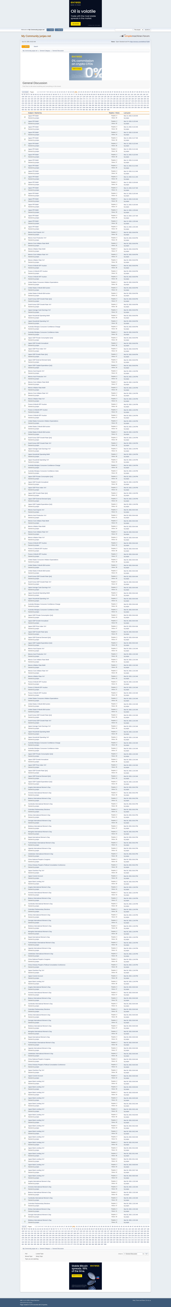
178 (108, 99)
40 (119, 92)
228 (132, 101)
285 (50, 105)
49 (139, 92)
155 (38, 99)
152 (29, 99)
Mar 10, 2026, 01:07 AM (131, 188)
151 (26, 99)
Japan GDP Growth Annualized (38, 343)
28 (92, 92)
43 (126, 92)
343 (99, 107)
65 (47, 94)
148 (145, 96)
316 (145, 105)
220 (108, 101)
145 (135, 96)
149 (148, 96)
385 (99, 110)
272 (138, 103)
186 (132, 99)
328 (53, 107)
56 (27, 94)
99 (123, 94)
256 (90, 103)
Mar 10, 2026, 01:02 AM (131, 199)
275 (148, 103)
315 (141, 105)
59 (33, 94)
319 (26, 107)
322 (35, 107)
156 (41, 99)
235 (26, 103)
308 (120, 105)
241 (44, 103)
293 (74, 105)
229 (135, 101)
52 (146, 92)
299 (93, 105)
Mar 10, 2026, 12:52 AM (131, 227)
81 (83, 94)
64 (45, 94)
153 (32, 99)
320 (29, 107)
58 (31, 94)
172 (90, 99)
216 (96, 101)
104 (138, 94)
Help (134, 1300)
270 (132, 103)
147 (141, 96)
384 (96, 110)
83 (87, 94)
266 (120, 103)
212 (84, 101)
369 (50, 110)
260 (102, 103)
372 (59, 110)
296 (84, 105)
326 (47, 107)
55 (25, 94)
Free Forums (29, 1302)
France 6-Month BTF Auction (37, 265)
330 (59, 107)
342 (96, 107)
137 (111, 96)
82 (85, 94)
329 (56, 107)
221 (111, 101)
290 (65, 105)
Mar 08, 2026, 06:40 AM (131, 987)
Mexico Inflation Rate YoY (36, 260)
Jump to (120, 1253)
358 (145, 107)
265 (117, 103)
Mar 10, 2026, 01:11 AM (131, 177)
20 (73, 92)
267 (123, 103)
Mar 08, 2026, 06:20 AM (131, 1137)
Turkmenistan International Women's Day (41, 843)
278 (29, 105)
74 (67, 94)
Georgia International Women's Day (39, 820)
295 (81, 105)
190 (145, 99)
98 (121, 94)
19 (71, 92)
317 (148, 105)
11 (53, 92)
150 (23, 99)
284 (47, 105)
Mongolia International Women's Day (40, 831)
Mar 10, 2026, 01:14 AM (131, 166)
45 (130, 92)
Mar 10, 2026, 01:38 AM (131, 116)
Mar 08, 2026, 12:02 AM (131, 1181)
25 (85, 92)
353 (129, 107)
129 (87, 96)
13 (57, 92)
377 (74, 110)
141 (123, 96)
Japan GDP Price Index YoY (37, 349)
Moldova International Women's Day (39, 826)
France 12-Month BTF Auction (38, 271)
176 (102, 99)
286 (53, 105)
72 (63, 94)
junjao (37, 118)
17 (66, 92)
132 (96, 96)
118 (53, 96)
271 (135, 103)
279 (32, 105)
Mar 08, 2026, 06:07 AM (131, 1170)
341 (93, 107)
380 (84, 110)
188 (138, 99)
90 (103, 94)
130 (90, 96)
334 (71, 107)
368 (47, 110)
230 (138, 101)
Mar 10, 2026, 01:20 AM (131, 154)
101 (129, 94)
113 (38, 96)
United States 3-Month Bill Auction (39, 288)
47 (135, 92)
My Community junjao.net (36, 36)
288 (59, 105)
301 (99, 105)
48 (137, 92)
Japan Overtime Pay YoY (36, 870)
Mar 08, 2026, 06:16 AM (131, 1148)
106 (144, 94)
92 (107, 94)
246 (59, 103)
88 (98, 94)
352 (126, 107)
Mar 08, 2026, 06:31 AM (131, 1109)
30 (97, 92)
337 (81, 107)
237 (32, 103)
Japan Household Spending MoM (39, 315)
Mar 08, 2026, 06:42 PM (131, 787)
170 (84, 99)
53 (148, 92)
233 (148, 101)
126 (77, 96)
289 (62, 105)
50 (141, 92)
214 (90, 101)
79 (78, 94)
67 (51, 94)
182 (120, 99)
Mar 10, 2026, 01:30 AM (131, 132)
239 (38, 103)
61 (38, 94)
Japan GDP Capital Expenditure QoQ (40, 365)
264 (114, 103)
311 (129, 105)
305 (111, 105)
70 (58, 94)
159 (50, 99)
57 (29, 94)
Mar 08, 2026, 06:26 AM (131, 1120)
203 (56, 101)
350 (120, 107)
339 (87, 107)
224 (120, 101)
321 (32, 107)
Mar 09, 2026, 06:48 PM (131, 232)
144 (132, 96)
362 (29, 110)
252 (77, 103)
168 (77, 99)
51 (144, 92)
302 (102, 105)
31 (99, 92)
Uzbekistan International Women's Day (40, 854)
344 (102, 107)
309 (123, 105)
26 (88, 92)
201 (50, 101)
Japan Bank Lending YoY (36, 881)
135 (105, 96)
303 (105, 105)
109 (26, 96)
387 (105, 110)
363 (32, 110)
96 (116, 94)
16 (64, 92)
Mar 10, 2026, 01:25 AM (131, 143)
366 (41, 110)
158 (47, 99)
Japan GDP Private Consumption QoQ (40, 338)
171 (87, 99)
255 (87, 103)
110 (29, 96)
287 (56, 105)
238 (35, 103)
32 (101, 92)
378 (77, 110)
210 (77, 101)
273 (141, 103)
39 (117, 92)
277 (26, 105)
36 (110, 92)
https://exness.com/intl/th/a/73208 (140, 41)
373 (62, 110)
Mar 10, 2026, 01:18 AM (131, 160)
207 (68, 101)
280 (35, 105)
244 (53, 103)
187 (135, 99)
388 (108, 110)
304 (108, 105)
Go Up (24, 1226)
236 (29, 103)
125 (74, 96)
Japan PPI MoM (33, 116)
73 (65, 94)
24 (83, 92)
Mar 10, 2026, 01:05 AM (131, 193)
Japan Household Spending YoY (38, 321)
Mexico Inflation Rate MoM (36, 249)
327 (50, 107)
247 (62, 103)
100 (126, 94)
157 (44, 99)
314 (138, 105)
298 (90, 105)
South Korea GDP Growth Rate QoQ (40, 299)
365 (38, 110)
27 (90, 92)
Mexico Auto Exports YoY (36, 232)
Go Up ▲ (148, 1300)
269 (129, 103)
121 (62, 96)
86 (94, 94)
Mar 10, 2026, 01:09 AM (131, 182)
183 (123, 99)
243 (50, 103)
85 (92, 94)
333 (68, 107)
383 (93, 110)
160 (53, 99)
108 (23, 96)
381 (87, 110)
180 (114, 99)
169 (81, 99)
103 (135, 94)
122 (65, 96)
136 (108, 96)
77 (74, 94)
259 (99, 103)
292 (71, 105)
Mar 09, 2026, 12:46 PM (131, 371)
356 (138, 107)
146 (138, 96)
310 (126, 105)
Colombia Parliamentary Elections (39, 809)
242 (47, 103)
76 (72, 94)
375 (68, 110)
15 (62, 92)
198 (41, 101)
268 (126, 103)
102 (132, 94)
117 (50, 96)
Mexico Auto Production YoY (37, 238)
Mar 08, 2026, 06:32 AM (131, 1103)
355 (135, 107)
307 (117, 105)
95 (114, 94)
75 (69, 94)
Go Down (25, 92)
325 (44, 107)
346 (108, 107)
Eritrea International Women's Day (39, 815)
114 (41, 96)
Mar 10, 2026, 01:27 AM (131, 138)
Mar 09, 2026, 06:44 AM (131, 510)
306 (114, 105)
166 (71, 99)
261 (105, 103)
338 (84, 107)
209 (74, 101)
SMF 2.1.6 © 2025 (25, 1300)
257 (93, 103)
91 (105, 94)
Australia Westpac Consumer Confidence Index (43, 332)
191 (148, 99)
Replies (111, 113)
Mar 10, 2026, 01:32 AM (131, 127)
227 (129, 101)
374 (65, 110)
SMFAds (22, 1302)
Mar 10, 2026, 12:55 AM (131, 221)
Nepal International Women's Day (39, 837)
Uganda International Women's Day (39, 848)
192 (23, 101)
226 (126, 101)
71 (60, 94)
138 (114, 96)
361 (26, 110)
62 (40, 94)
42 (124, 92)
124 (71, 96)
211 (81, 101)
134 (102, 96)
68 (54, 94)
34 (106, 92)
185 (129, 99)
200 (47, 101)
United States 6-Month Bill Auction (39, 293)
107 (147, 94)
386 (102, 110)
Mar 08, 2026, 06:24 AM (131, 1126)
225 (123, 101)
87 (96, 94)
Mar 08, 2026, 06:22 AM (131, 1131)
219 (105, 101)
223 (117, 101)
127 (81, 96)
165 (68, 99)
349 (117, 107)
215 (93, 101)
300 (96, 105)
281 (38, 105)
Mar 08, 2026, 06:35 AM (131, 1098)
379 (81, 110)
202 (53, 101)
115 (44, 96)
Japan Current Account (35, 876)
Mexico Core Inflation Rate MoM (38, 243)
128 (84, 96)
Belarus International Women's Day (39, 798)
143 (129, 96)
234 (23, 103)
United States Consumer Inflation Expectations (43, 282)
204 (59, 101)
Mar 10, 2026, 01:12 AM (131, 171)
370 (53, 110)
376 (71, 110)
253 (81, 103)
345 (105, 107)
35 (108, 92)
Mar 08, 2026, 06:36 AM (131, 1092)
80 (80, 94)
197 (38, 101)
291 (68, 105)
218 (102, 101)
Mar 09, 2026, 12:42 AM (131, 648)
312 (132, 105)
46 (132, 92)
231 (141, 101)
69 (56, 94)
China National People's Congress (39, 859)
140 (120, 96)
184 (126, 99)
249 (68, 103)
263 (111, 103)
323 (38, 107)
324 (41, 107)
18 (68, 92)
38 (115, 92)
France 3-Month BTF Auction (37, 277)
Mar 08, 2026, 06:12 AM (131, 1159)
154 (35, 99)
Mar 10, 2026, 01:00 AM (131, 204)
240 (41, 103)
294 (77, 105)
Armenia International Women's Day (39, 793)
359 (148, 107)
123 (68, 96)
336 (77, 107)
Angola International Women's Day (39, 787)
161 (56, 99)
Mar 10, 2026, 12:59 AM (131, 210)
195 (32, 101)
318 (23, 107)
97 (119, 94)
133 (99, 96)
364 (35, 110)
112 (35, 96)
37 (112, 92)
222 (114, 101)
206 (65, 101)
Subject (30, 113)
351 (123, 107)
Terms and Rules (140, 1300)
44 (128, 92)
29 (94, 92)
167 (74, 99)
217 (99, 101)
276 (23, 105)
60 (36, 94)
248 (65, 103)
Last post (128, 113)
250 (71, 103)
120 (59, 96)
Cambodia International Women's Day (40, 804)
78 (76, 94)
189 (141, 99)
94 (112, 94)
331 (62, 107)
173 (93, 99)
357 (141, 107)
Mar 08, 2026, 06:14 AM (131, 1153)
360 (23, 110)
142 (126, 96)
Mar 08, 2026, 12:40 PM (131, 887)
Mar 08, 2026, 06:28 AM (131, 1115)
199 (44, 101)
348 (114, 107)
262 (108, 103)
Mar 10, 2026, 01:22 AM (131, 149)
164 (65, 99)
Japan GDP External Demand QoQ (39, 360)
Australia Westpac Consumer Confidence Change (44, 327)
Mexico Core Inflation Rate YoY (38, 254)
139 (117, 96)
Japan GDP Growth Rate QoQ (38, 354)
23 (81, 92)
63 (42, 94)
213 (87, 101)
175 (99, 99)
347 (111, 107)
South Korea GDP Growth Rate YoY (39, 304)
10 (50, 92)
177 (105, 99)
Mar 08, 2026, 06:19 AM (131, 1142)
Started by (38, 113)
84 (89, 94)
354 (132, 107)
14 (59, 92)
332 (65, 107)
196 (35, 101)
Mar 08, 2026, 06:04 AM (131, 1176)
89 (101, 94)
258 (96, 103)
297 (87, 105)
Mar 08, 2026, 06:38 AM (131, 1087)
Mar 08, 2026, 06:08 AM (131, 1164)
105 (141, 94)
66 (49, 94)
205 (62, 101)
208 (71, 101)
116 (47, 96)
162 (59, 99)
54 (22, 94)
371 (56, 110)
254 (84, 103)
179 (111, 99)
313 (135, 105)
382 (90, 110)
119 (56, 96)
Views (117, 113)
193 (26, 101)
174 (96, 99)
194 (29, 101)
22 (79, 92)
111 (32, 96)
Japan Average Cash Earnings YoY (39, 310)
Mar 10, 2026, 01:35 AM (131, 121)
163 (62, 99)
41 (121, 92)
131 (93, 96)
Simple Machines (34, 1300)
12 (55, 92)
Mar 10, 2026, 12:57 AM (131, 216)
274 (145, 103)
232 (145, 101)
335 (74, 107)
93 (110, 94)
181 (117, 99)
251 (74, 103)
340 (90, 107)
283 (44, 105)
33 (103, 92)
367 (44, 110)
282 (41, 105)
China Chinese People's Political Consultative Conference (46, 865)
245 (56, 103)
